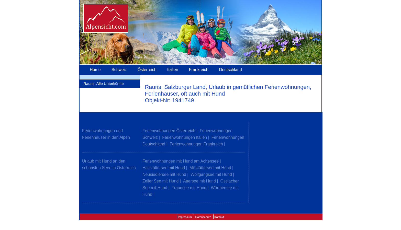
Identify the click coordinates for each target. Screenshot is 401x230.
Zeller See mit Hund (160, 181)
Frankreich (198, 69)
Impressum (185, 216)
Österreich (147, 69)
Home (95, 69)
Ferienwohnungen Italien (184, 137)
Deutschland (230, 69)
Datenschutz (203, 216)
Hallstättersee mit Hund (163, 168)
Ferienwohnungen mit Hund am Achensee (180, 161)
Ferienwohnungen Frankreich (196, 144)
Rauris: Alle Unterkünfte (103, 83)
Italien (172, 69)
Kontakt (219, 216)
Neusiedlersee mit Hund (164, 174)
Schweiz (119, 69)
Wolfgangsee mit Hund (211, 174)
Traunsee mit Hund (189, 188)
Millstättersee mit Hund (210, 168)
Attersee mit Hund (199, 181)
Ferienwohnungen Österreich (168, 131)
